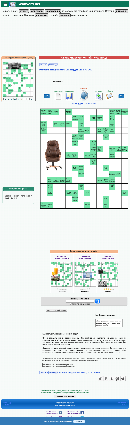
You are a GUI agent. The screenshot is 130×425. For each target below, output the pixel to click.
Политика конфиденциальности (65, 406)
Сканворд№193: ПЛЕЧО (108, 257)
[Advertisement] (65, 37)
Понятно (79, 421)
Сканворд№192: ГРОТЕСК (85, 257)
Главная (43, 65)
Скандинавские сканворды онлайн (57, 365)
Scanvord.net (29, 4)
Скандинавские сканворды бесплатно (58, 367)
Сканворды (53, 65)
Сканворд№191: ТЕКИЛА (62, 257)
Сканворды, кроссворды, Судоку (18, 58)
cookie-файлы (65, 421)
